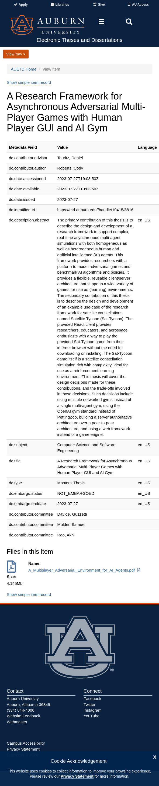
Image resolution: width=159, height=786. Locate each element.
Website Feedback (23, 716)
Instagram (93, 710)
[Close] (154, 756)
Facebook (92, 698)
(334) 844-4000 (20, 710)
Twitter (89, 704)
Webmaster (17, 721)
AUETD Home (23, 69)
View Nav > (15, 54)
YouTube (91, 716)
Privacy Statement (77, 776)
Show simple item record (29, 82)
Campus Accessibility (26, 743)
